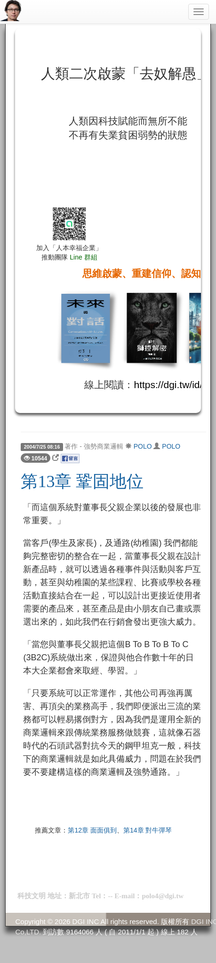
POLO (143, 446)
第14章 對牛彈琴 (147, 830)
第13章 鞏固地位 (82, 481)
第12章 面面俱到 (92, 830)
